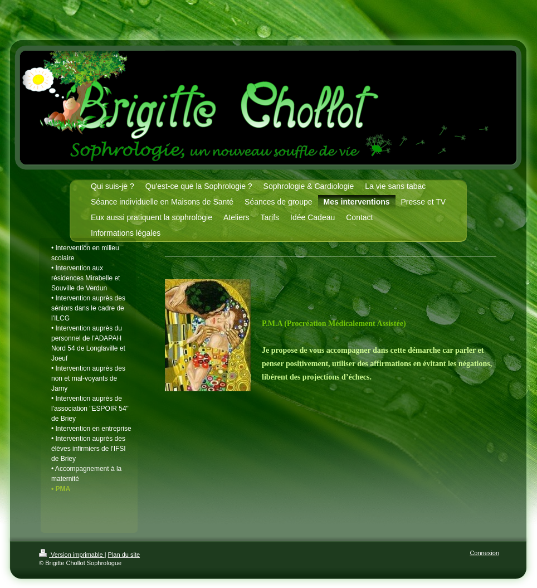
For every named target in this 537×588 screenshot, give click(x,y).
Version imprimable (72, 554)
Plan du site (124, 554)
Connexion (484, 553)
